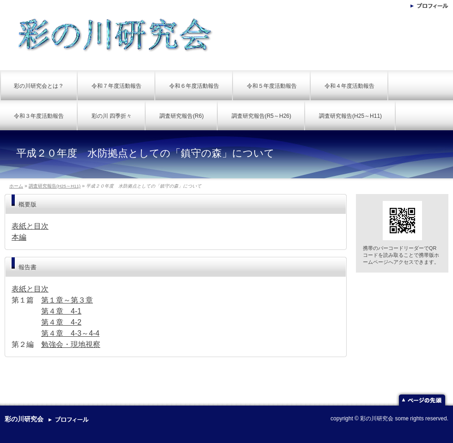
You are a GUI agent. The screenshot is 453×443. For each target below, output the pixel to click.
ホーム (16, 185)
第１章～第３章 (67, 300)
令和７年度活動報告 (116, 86)
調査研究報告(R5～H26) (261, 116)
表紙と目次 (30, 226)
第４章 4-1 (61, 311)
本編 (19, 237)
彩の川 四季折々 (112, 116)
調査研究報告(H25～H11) (350, 116)
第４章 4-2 (61, 322)
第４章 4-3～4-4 (70, 333)
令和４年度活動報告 (349, 86)
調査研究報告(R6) (181, 116)
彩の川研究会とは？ (39, 86)
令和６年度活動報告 (194, 86)
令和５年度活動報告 (272, 86)
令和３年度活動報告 (39, 116)
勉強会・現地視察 (70, 344)
